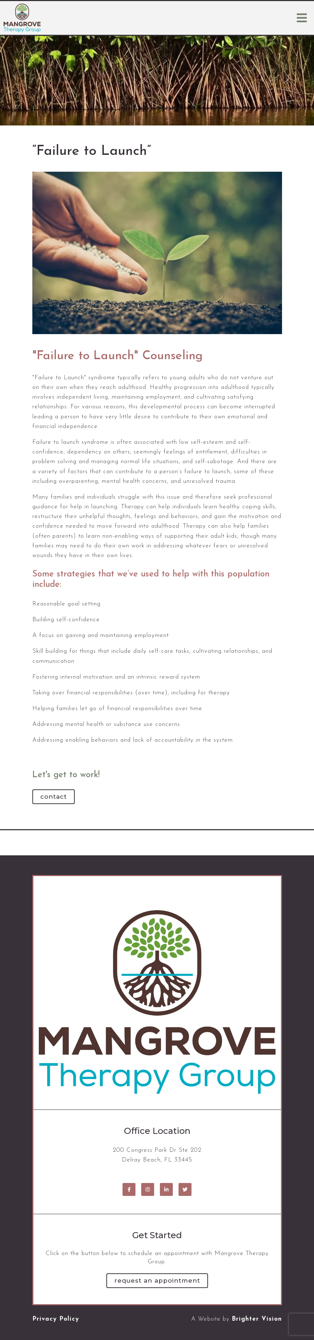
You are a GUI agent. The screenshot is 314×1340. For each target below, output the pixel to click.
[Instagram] (147, 1189)
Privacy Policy (55, 1319)
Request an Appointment (157, 1280)
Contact (53, 796)
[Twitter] (185, 1189)
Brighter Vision (257, 1319)
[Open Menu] (302, 18)
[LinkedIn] (166, 1189)
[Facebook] (129, 1189)
